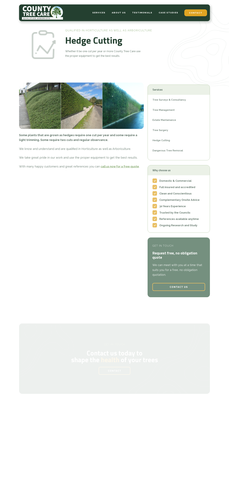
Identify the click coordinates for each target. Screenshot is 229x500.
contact (195, 13)
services (98, 12)
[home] (42, 12)
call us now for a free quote (120, 168)
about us (119, 12)
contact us (179, 291)
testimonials (142, 12)
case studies (168, 12)
